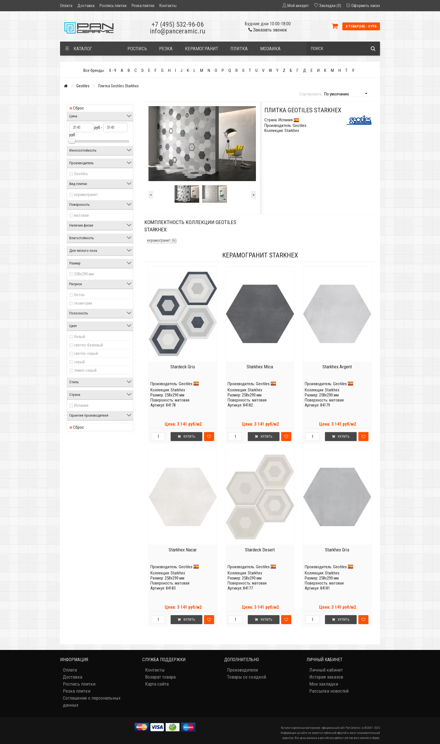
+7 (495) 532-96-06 (178, 24)
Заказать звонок (267, 30)
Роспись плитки (113, 5)
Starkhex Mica (260, 366)
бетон (79, 294)
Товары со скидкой (246, 677)
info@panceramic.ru (177, 31)
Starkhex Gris (337, 550)
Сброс (76, 108)
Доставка (86, 5)
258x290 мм (84, 274)
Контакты (168, 5)
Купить (186, 437)
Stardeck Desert (260, 550)
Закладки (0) (330, 5)
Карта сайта (157, 684)
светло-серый (86, 353)
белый (79, 336)
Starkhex (178, 389)
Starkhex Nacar (183, 550)
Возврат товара (160, 677)
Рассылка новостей (329, 691)
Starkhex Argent (337, 366)
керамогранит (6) (162, 240)
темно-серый (85, 370)
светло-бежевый (88, 345)
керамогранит (86, 194)
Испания (81, 405)
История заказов (326, 677)
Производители (242, 670)
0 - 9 (112, 70)
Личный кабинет (326, 670)
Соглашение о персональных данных (91, 701)
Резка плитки (143, 5)
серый (79, 361)
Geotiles (83, 86)
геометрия (83, 303)
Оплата (66, 5)
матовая (81, 215)
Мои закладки (323, 684)
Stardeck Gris (182, 366)
